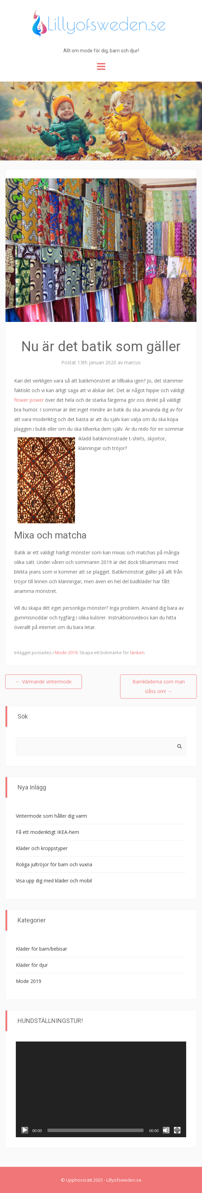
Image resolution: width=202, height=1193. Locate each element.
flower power (29, 400)
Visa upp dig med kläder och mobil (54, 880)
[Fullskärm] (177, 1130)
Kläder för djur (32, 965)
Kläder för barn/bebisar (41, 948)
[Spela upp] (24, 1130)
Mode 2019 (66, 652)
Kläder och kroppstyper (41, 848)
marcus (132, 362)
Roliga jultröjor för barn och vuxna (54, 864)
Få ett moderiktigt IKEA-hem (47, 832)
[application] (101, 1089)
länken (137, 652)
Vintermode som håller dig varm (51, 816)
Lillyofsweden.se (123, 1180)
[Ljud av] (166, 1130)
